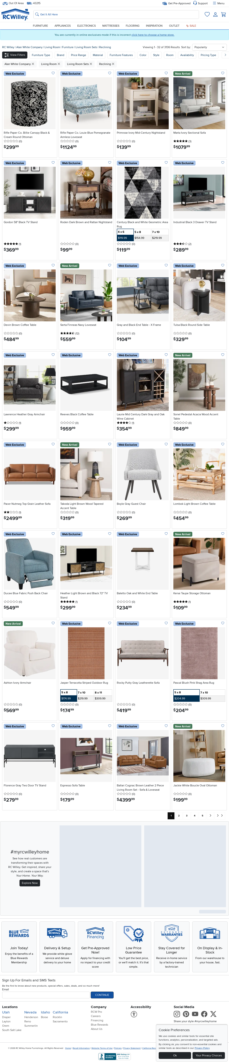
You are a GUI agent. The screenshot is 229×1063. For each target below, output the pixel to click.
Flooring (132, 26)
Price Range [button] (78, 55)
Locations (10, 1007)
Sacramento (60, 1021)
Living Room (53, 47)
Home (68, 1048)
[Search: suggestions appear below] (116, 14)
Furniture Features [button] (121, 55)
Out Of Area (13, 3)
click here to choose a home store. (152, 35)
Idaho (45, 1012)
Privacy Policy (202, 1048)
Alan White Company (29, 47)
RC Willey (8, 47)
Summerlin (31, 1026)
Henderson (31, 1017)
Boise (44, 1017)
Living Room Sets (86, 47)
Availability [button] (187, 55)
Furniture (40, 26)
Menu (218, 3)
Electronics (86, 26)
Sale (191, 26)
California (60, 1012)
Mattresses (110, 26)
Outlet (174, 26)
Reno (27, 1021)
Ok (175, 1055)
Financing (97, 1020)
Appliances (63, 26)
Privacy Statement (132, 1048)
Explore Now (30, 883)
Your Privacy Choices (209, 1055)
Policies (118, 1048)
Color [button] (143, 55)
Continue (102, 995)
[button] (14, 55)
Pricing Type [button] (208, 55)
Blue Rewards (99, 1024)
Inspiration (154, 26)
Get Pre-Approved (176, 3)
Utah (6, 1012)
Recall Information (81, 1048)
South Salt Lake (11, 1030)
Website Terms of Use (102, 1048)
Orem (5, 1026)
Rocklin (57, 1017)
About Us (96, 1029)
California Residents (151, 1048)
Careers (96, 1016)
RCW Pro (96, 1012)
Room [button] (170, 55)
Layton (6, 1021)
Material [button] (98, 55)
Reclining (105, 47)
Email (5, 989)
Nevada (30, 1012)
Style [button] (156, 55)
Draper (6, 1017)
